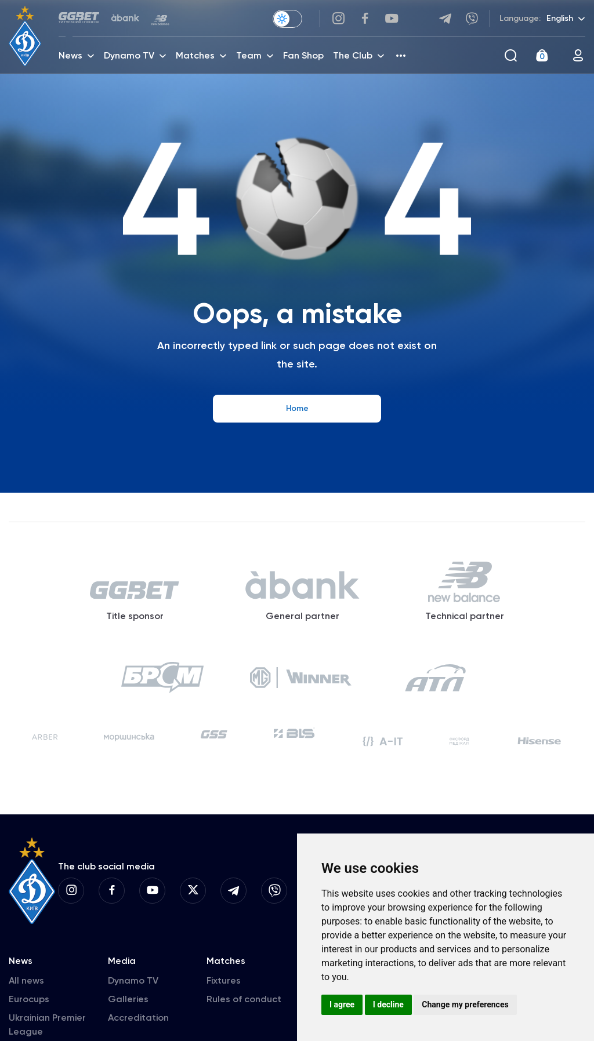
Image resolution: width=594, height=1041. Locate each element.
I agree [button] (341, 1004)
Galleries (128, 998)
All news (26, 980)
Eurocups (29, 998)
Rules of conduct (244, 998)
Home (297, 408)
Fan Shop (303, 55)
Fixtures (224, 980)
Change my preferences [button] (465, 1004)
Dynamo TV (133, 980)
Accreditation (138, 1017)
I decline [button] (388, 1004)
